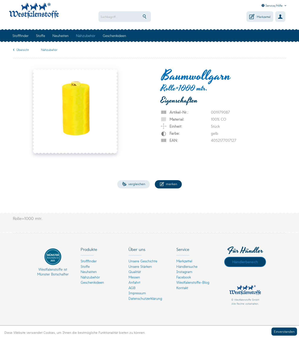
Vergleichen (133, 183)
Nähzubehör (90, 276)
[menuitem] (138, 16)
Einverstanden (284, 331)
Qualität (134, 271)
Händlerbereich (245, 261)
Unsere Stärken (140, 266)
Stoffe (85, 266)
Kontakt (182, 287)
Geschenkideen (92, 282)
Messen (134, 276)
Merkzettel (184, 260)
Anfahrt (134, 282)
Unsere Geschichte (142, 260)
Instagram (184, 271)
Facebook (183, 276)
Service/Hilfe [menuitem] (273, 5)
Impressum (137, 292)
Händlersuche (186, 266)
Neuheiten (89, 271)
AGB (132, 287)
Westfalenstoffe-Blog (192, 282)
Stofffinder (89, 260)
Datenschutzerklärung (145, 298)
